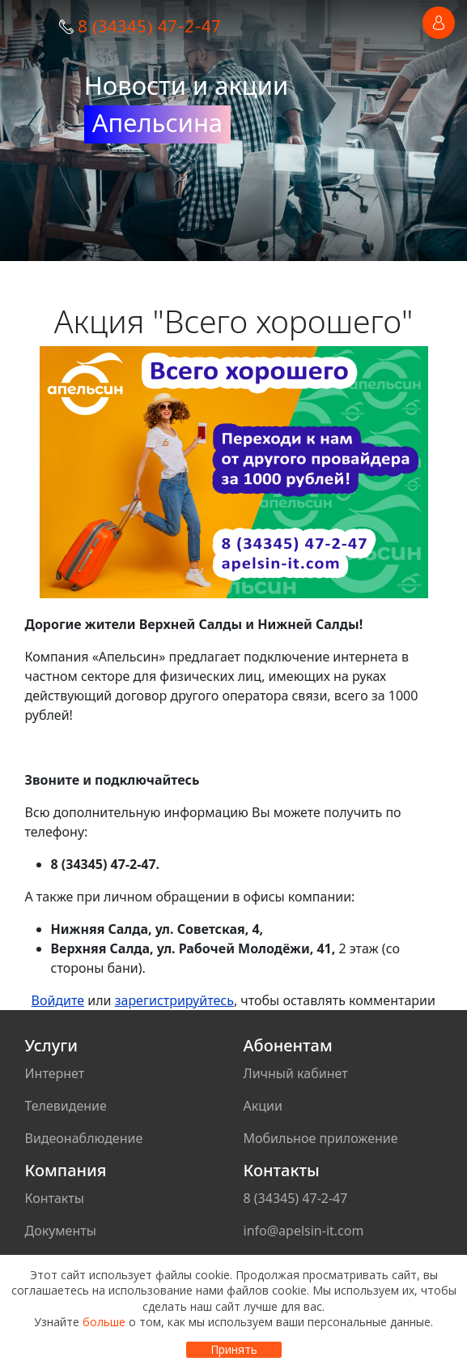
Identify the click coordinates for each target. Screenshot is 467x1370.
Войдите (58, 1000)
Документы (60, 1230)
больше (104, 1321)
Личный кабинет (296, 1073)
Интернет (55, 1073)
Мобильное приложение (321, 1138)
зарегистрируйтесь (174, 1000)
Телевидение (66, 1106)
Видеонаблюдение (84, 1138)
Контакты (54, 1198)
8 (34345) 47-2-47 (149, 25)
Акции (263, 1106)
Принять (233, 1349)
